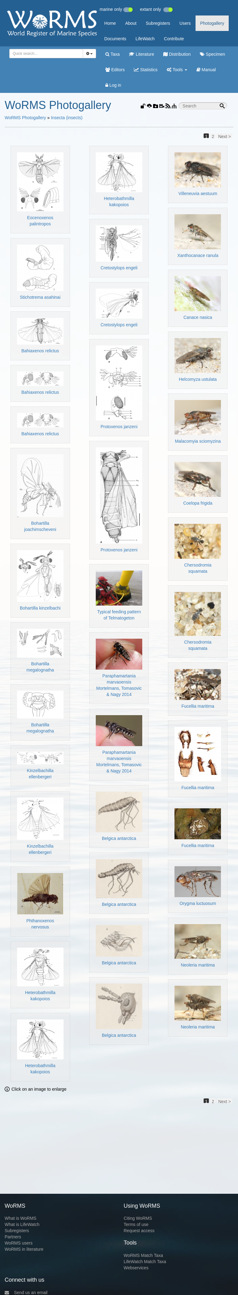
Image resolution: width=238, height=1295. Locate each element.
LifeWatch (145, 38)
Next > (224, 136)
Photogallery (212, 23)
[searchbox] (45, 53)
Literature (141, 54)
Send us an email (26, 1292)
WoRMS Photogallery (25, 117)
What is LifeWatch (22, 1224)
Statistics (145, 69)
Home (110, 23)
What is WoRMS (20, 1218)
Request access (139, 1230)
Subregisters (158, 23)
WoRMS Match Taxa (143, 1255)
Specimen (212, 54)
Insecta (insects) (66, 117)
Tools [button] (177, 69)
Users (185, 23)
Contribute (174, 38)
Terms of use (136, 1224)
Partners (13, 1236)
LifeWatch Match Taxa (145, 1261)
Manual (206, 69)
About (131, 23)
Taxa (112, 54)
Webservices (136, 1267)
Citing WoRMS (138, 1218)
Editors (115, 69)
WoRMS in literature (24, 1249)
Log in (113, 85)
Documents (115, 38)
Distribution (177, 54)
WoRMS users (19, 1243)
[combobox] (46, 53)
